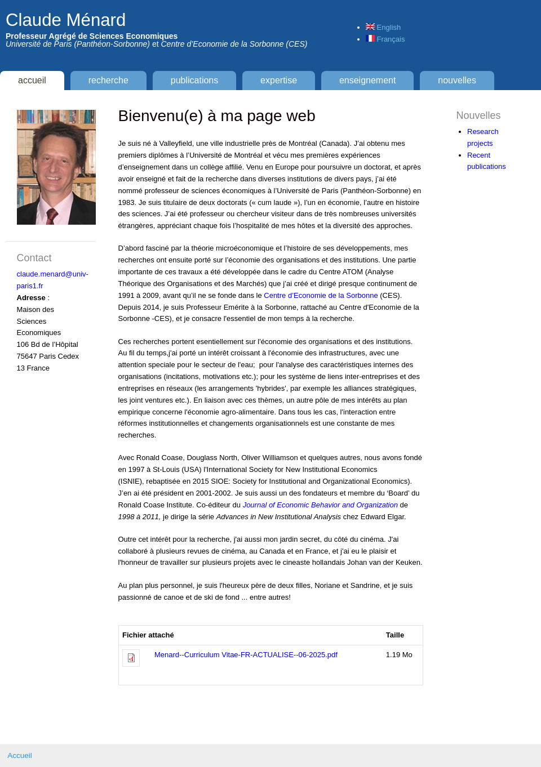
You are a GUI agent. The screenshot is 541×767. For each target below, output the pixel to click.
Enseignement (367, 80)
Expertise (278, 80)
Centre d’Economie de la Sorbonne (321, 295)
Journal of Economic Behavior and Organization (320, 505)
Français (385, 39)
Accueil (32, 80)
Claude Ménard (66, 20)
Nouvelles (457, 80)
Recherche (108, 80)
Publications (195, 80)
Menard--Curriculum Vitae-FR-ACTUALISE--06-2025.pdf (246, 654)
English (383, 27)
